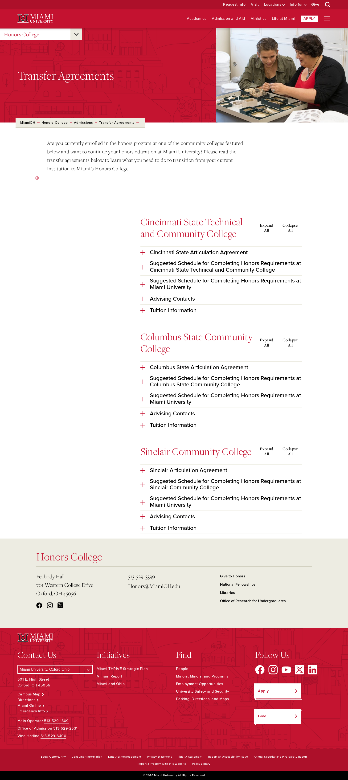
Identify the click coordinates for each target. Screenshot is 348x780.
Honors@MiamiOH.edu (154, 586)
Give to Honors (232, 576)
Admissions (83, 123)
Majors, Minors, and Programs (202, 676)
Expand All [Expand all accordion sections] (266, 228)
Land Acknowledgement (124, 756)
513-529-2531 (65, 728)
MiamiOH (27, 123)
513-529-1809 (56, 721)
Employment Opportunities (199, 684)
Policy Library (201, 763)
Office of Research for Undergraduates (253, 601)
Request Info (234, 4)
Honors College (21, 34)
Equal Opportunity (53, 756)
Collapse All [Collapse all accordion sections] (290, 228)
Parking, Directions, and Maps (202, 699)
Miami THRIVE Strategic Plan (122, 668)
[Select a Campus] (55, 669)
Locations (272, 4)
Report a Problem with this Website (162, 763)
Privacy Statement (159, 756)
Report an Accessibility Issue (228, 756)
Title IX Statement (189, 756)
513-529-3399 (141, 576)
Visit (255, 4)
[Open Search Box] (328, 5)
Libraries (227, 592)
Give (315, 4)
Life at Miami (283, 18)
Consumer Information (87, 756)
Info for (296, 4)
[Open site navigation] (327, 18)
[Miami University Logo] (35, 18)
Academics (196, 18)
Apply (309, 18)
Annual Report (109, 676)
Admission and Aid (228, 18)
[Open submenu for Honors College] (76, 34)
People (182, 668)
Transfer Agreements (117, 123)
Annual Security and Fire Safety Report (280, 756)
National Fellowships (237, 584)
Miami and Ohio (111, 684)
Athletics (258, 18)
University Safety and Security (202, 691)
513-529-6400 (53, 736)
